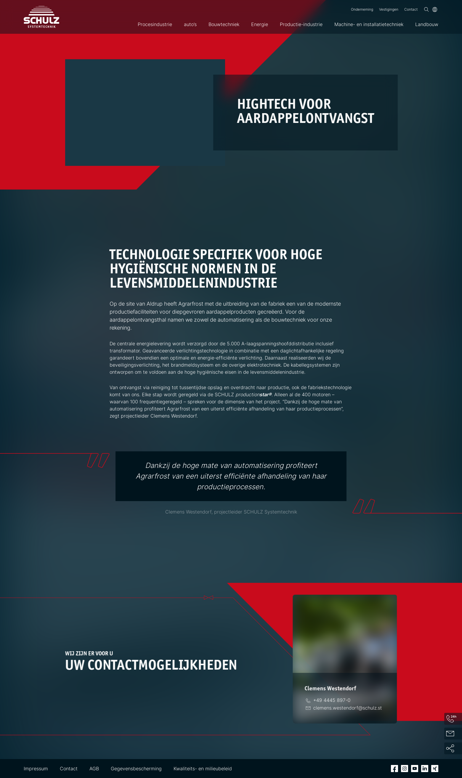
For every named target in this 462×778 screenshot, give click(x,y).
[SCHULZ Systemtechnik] (41, 17)
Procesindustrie (155, 24)
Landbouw (426, 24)
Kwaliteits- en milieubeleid (203, 768)
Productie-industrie (301, 24)
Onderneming (362, 9)
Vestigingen (388, 9)
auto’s (190, 24)
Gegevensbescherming (136, 768)
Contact (411, 9)
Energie (259, 24)
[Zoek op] (426, 9)
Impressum (36, 768)
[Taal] (434, 9)
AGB (94, 768)
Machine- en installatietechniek (368, 24)
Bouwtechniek (223, 24)
